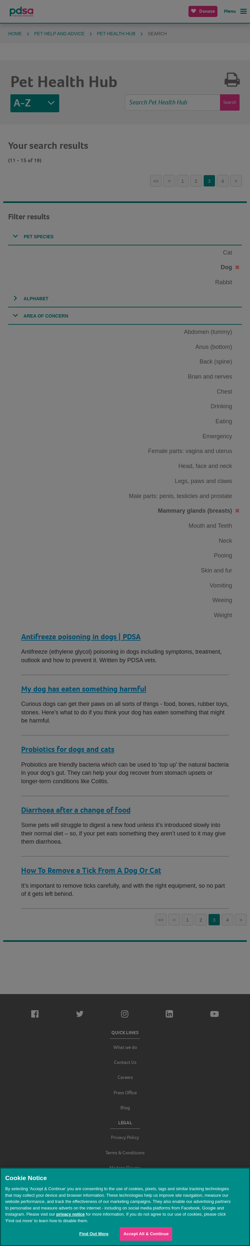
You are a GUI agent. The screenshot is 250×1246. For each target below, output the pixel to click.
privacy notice (70, 1214)
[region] (125, 1207)
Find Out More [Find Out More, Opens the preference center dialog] (93, 1233)
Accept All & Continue (146, 1233)
